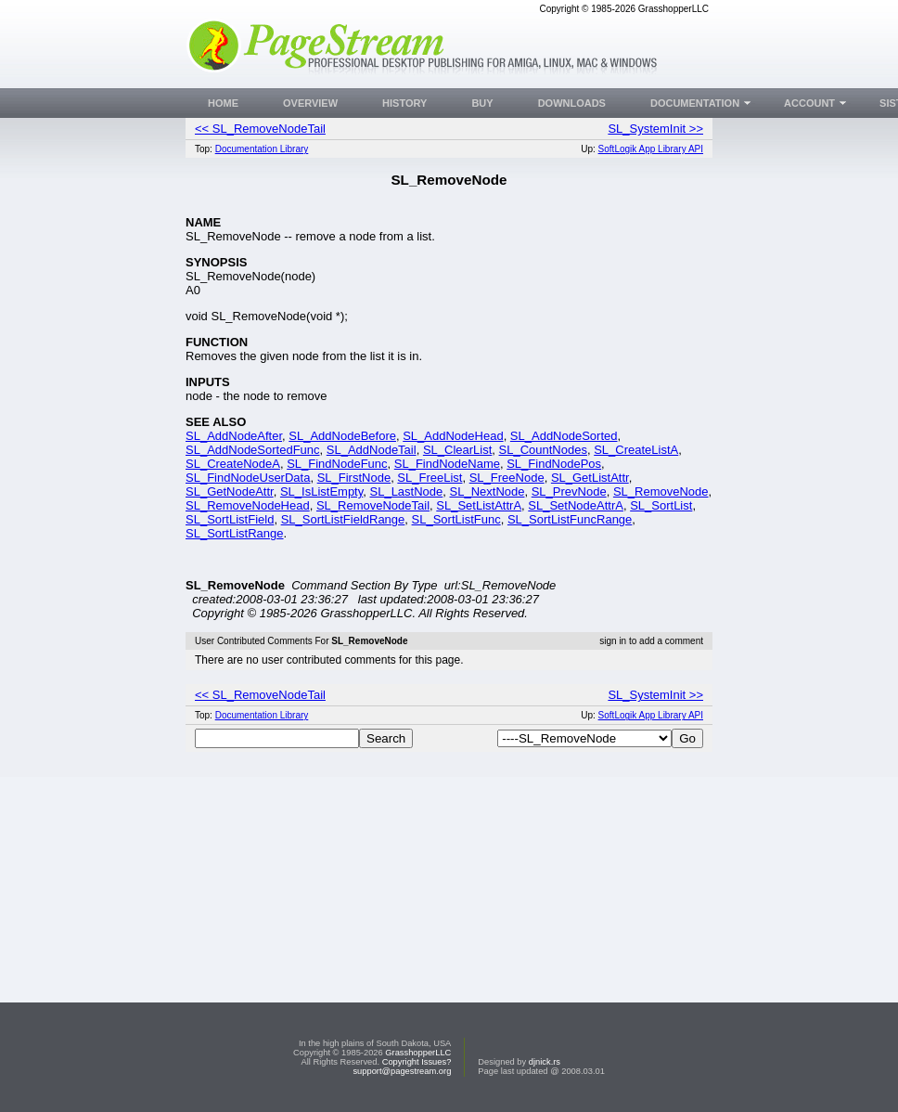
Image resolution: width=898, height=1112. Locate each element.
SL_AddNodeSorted (564, 436)
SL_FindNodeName (447, 464)
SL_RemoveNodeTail (373, 505)
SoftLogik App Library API (650, 149)
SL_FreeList (429, 478)
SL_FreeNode (507, 478)
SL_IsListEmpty (321, 491)
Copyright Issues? (417, 1062)
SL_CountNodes (543, 450)
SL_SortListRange (235, 533)
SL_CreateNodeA (233, 464)
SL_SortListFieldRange (343, 519)
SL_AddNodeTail (372, 450)
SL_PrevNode (569, 491)
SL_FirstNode (354, 478)
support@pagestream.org (402, 1071)
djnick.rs (544, 1062)
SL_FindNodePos (554, 464)
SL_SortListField (230, 519)
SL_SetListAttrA (478, 505)
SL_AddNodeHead (453, 436)
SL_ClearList (457, 450)
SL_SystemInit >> (655, 129)
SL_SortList (661, 505)
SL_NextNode (487, 491)
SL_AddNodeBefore (342, 436)
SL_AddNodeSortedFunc (253, 450)
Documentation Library (262, 149)
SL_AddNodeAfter (234, 436)
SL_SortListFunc (456, 519)
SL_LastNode (406, 491)
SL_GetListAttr (590, 478)
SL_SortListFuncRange (569, 519)
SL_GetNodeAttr (230, 491)
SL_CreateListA (636, 450)
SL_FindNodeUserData (248, 478)
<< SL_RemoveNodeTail (260, 129)
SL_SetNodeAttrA (575, 505)
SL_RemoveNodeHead (248, 505)
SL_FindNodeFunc (337, 464)
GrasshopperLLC (418, 1052)
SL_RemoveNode (661, 491)
